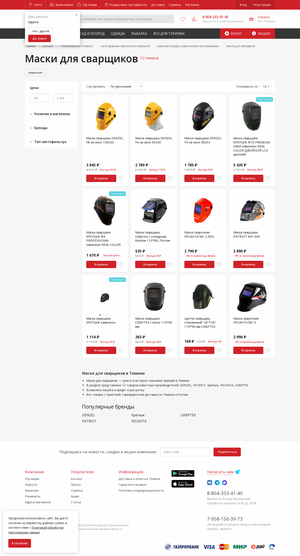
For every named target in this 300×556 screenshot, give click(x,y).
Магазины (192, 5)
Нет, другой (40, 31)
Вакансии (31, 490)
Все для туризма (169, 33)
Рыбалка (139, 33)
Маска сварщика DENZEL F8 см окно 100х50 (104, 140)
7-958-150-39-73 (225, 519)
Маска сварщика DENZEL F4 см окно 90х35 (202, 140)
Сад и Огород (92, 33)
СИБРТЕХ (188, 415)
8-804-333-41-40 (225, 493)
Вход (243, 5)
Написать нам (220, 471)
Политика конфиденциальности (141, 490)
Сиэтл (35, 5)
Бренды (39, 128)
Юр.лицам (87, 5)
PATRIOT (89, 421)
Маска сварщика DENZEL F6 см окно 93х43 (153, 140)
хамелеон (35, 72)
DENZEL (88, 415)
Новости (31, 485)
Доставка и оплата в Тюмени (139, 479)
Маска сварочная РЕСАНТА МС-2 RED (199, 234)
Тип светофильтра (48, 142)
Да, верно (39, 38)
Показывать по (247, 86)
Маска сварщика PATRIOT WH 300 (246, 234)
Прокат (76, 485)
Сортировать (95, 86)
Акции (261, 33)
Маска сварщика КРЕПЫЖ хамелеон (100, 320)
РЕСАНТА (138, 421)
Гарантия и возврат (133, 485)
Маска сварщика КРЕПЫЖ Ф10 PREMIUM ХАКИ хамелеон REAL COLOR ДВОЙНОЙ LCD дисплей (251, 146)
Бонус (233, 33)
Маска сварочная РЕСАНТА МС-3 (246, 320)
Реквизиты (32, 496)
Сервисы (175, 5)
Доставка (158, 5)
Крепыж (138, 415)
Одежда (118, 33)
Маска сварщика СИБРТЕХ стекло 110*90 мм (153, 322)
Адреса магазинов (38, 502)
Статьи (76, 502)
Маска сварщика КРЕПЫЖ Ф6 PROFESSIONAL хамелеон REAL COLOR (103, 238)
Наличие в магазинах (50, 114)
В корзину (101, 178)
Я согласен (20, 543)
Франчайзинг (62, 5)
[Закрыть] (76, 15)
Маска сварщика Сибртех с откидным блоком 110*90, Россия (152, 236)
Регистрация (262, 5)
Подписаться (227, 452)
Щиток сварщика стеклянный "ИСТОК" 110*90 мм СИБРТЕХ (200, 322)
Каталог (76, 479)
